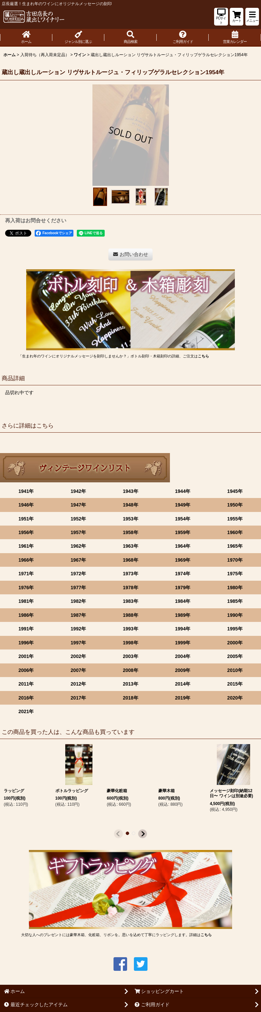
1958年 (130, 532)
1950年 (235, 505)
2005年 (235, 656)
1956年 (26, 532)
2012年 (78, 684)
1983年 (130, 601)
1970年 (235, 560)
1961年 (26, 546)
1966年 (26, 560)
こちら (203, 356)
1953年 (130, 518)
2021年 (26, 711)
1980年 (235, 587)
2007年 (78, 670)
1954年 (182, 518)
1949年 (182, 505)
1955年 (235, 518)
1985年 (235, 601)
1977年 (78, 587)
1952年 (78, 518)
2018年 (130, 698)
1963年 (130, 546)
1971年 (26, 573)
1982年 (78, 601)
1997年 (78, 642)
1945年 (235, 491)
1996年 (26, 642)
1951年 (26, 518)
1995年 (235, 628)
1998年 (130, 642)
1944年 (182, 491)
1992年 (78, 628)
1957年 (78, 532)
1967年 (78, 560)
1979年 (182, 587)
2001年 (26, 656)
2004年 (182, 656)
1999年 (182, 642)
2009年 (182, 670)
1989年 (182, 615)
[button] (252, 17)
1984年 (182, 601)
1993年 (130, 628)
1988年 (130, 615)
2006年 (26, 670)
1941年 (26, 491)
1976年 (26, 587)
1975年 (235, 573)
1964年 (182, 546)
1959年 (182, 532)
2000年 (235, 642)
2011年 (26, 684)
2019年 (182, 698)
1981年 (26, 601)
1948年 (130, 505)
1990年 (235, 615)
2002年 (78, 656)
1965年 (235, 546)
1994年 (182, 628)
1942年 (78, 491)
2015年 (235, 684)
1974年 (182, 573)
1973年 (130, 573)
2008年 (130, 670)
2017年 (78, 698)
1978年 (130, 587)
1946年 (26, 505)
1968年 (130, 560)
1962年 (78, 546)
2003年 (130, 656)
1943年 (130, 491)
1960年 (235, 532)
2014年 (182, 684)
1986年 (26, 615)
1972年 (78, 573)
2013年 (130, 684)
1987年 (78, 615)
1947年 (78, 505)
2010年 (235, 670)
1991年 (26, 628)
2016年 (26, 698)
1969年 (182, 560)
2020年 (235, 698)
